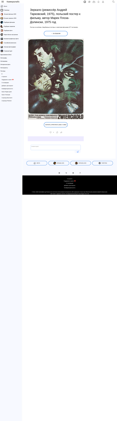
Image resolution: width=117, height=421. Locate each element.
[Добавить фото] (94, 2)
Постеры (3, 71)
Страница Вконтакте (7, 97)
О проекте (5, 76)
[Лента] (89, 2)
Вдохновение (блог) (6, 54)
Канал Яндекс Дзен (7, 91)
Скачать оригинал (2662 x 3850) (55, 124)
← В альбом (55, 33)
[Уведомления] (98, 2)
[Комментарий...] (55, 147)
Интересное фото (6, 64)
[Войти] (103, 2)
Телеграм (102, 163)
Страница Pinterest (7, 100)
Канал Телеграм (6, 94)
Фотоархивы (4, 61)
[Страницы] (85, 2)
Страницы (7, 10)
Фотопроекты (4, 67)
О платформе (5, 82)
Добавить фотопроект (8, 85)
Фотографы (4, 58)
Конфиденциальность (8, 88)
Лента (6, 6)
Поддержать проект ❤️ (8, 79)
